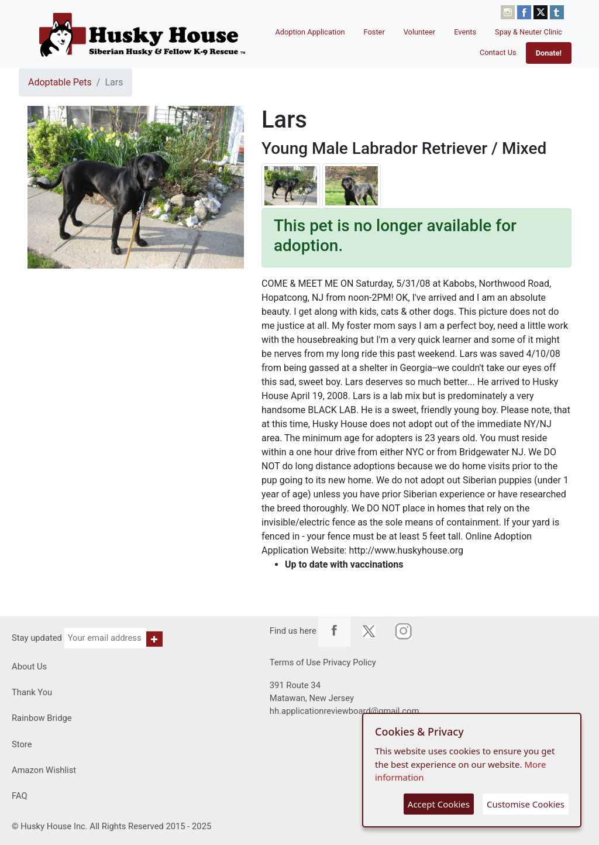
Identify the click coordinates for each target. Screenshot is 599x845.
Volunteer (420, 32)
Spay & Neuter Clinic (528, 32)
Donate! (549, 53)
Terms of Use (295, 662)
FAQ (19, 796)
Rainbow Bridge (42, 718)
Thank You (32, 692)
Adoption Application (310, 32)
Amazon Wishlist (44, 770)
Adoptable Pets (60, 82)
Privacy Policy (349, 662)
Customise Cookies (525, 804)
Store (22, 744)
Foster (374, 32)
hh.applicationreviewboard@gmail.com (344, 711)
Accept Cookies (439, 804)
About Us (29, 666)
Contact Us (498, 52)
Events (465, 32)
